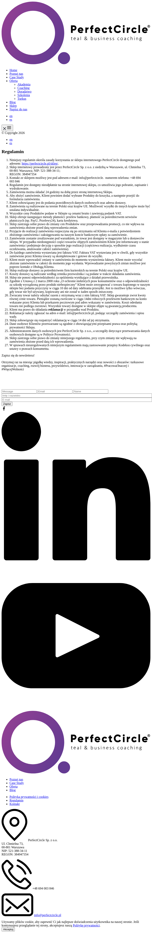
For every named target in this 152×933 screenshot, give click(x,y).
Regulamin (16, 800)
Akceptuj (8, 929)
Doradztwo (24, 91)
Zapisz (7, 403)
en (11, 116)
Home (13, 70)
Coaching (23, 88)
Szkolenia (23, 95)
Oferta (14, 80)
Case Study (17, 77)
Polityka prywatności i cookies (29, 796)
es (11, 119)
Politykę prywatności (86, 925)
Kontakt (15, 804)
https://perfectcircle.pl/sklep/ (40, 163)
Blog (13, 102)
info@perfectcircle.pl (47, 915)
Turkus (21, 98)
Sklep (13, 105)
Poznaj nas (16, 73)
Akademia (23, 84)
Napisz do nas (18, 109)
